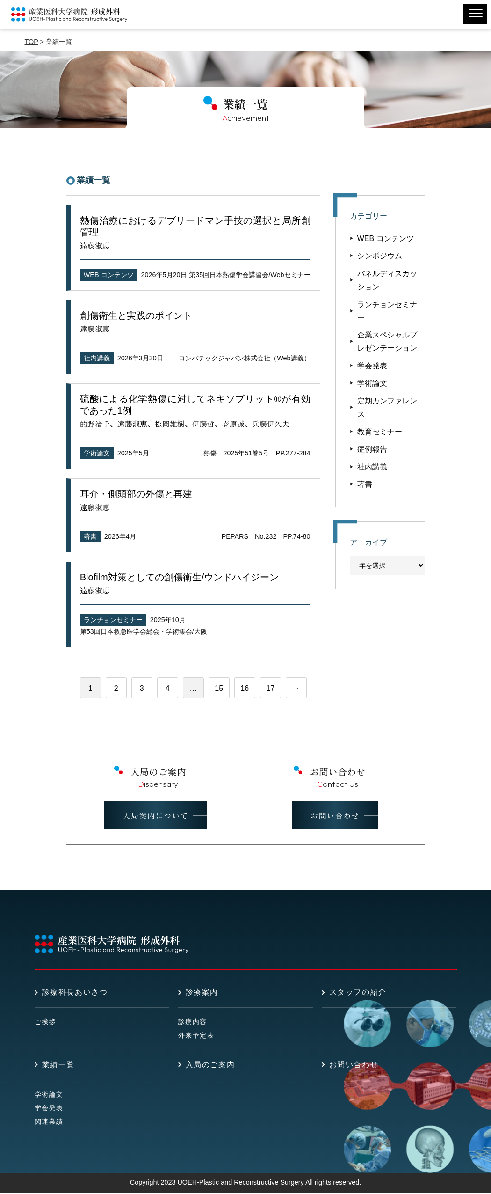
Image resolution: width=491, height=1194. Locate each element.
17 (270, 688)
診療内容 (192, 1023)
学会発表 (372, 366)
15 (219, 688)
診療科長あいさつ (75, 994)
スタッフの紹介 (358, 994)
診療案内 (202, 994)
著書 (90, 536)
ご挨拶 (46, 1023)
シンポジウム (379, 256)
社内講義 (97, 358)
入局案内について (155, 817)
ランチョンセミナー (113, 619)
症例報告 (372, 449)
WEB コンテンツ (109, 274)
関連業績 (49, 1123)
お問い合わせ (335, 817)
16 (244, 688)
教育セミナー (379, 432)
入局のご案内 (210, 1066)
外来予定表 (196, 1037)
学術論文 (97, 453)
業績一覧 (58, 1066)
